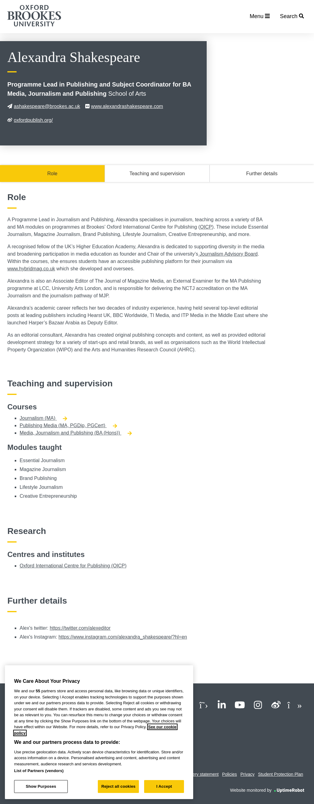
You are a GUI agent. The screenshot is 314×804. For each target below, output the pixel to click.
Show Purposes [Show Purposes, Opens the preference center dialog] (41, 786)
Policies (229, 774)
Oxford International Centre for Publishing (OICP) (73, 565)
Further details (262, 173)
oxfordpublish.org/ (30, 120)
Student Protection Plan (280, 774)
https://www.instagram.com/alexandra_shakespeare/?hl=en (123, 637)
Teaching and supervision (157, 173)
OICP (206, 227)
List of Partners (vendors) (39, 770)
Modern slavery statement (194, 774)
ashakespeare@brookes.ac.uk (43, 106)
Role (52, 173)
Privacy (247, 774)
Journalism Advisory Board (228, 254)
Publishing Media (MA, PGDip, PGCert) (68, 425)
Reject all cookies (118, 786)
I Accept (164, 786)
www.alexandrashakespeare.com (124, 106)
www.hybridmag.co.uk (31, 268)
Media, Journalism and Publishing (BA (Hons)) (76, 432)
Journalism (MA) (43, 418)
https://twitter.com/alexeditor (80, 628)
